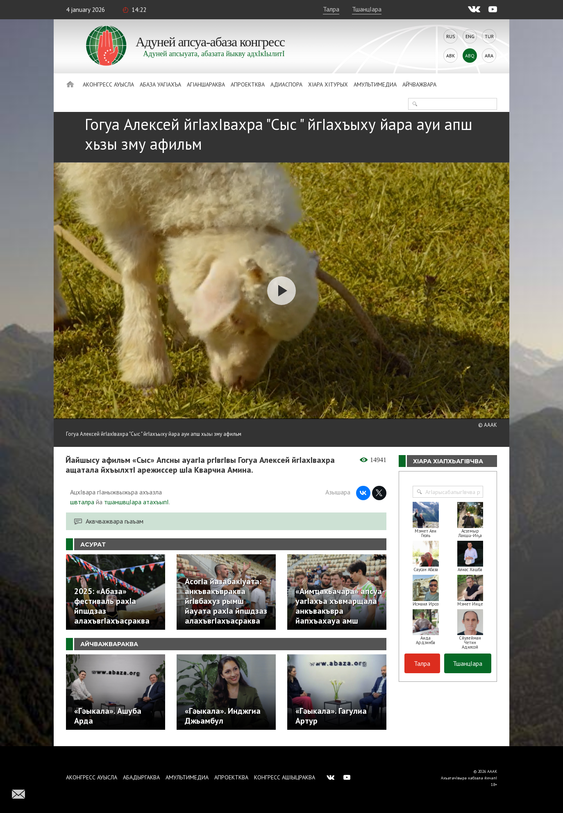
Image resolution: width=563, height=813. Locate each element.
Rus (450, 36)
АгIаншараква (206, 84)
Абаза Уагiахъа (160, 84)
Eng (469, 36)
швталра (82, 502)
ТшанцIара (366, 9)
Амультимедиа (375, 84)
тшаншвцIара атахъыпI (136, 502)
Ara (489, 55)
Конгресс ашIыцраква (284, 777)
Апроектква (248, 84)
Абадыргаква (141, 777)
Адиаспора (286, 84)
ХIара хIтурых (328, 84)
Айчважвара (419, 84)
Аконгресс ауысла (108, 84)
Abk (450, 55)
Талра (331, 9)
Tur (489, 36)
